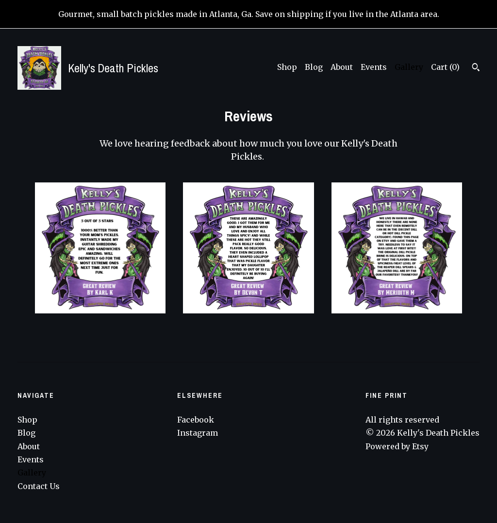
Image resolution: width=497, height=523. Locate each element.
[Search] (476, 68)
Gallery (409, 67)
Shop (287, 67)
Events (374, 67)
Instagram (197, 433)
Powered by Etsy (397, 446)
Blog (314, 67)
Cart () (445, 67)
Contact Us (38, 486)
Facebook (195, 420)
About (342, 67)
